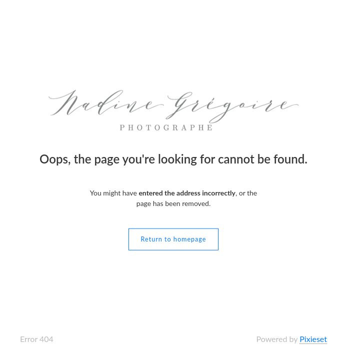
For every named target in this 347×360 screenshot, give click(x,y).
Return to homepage (173, 238)
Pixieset (313, 339)
